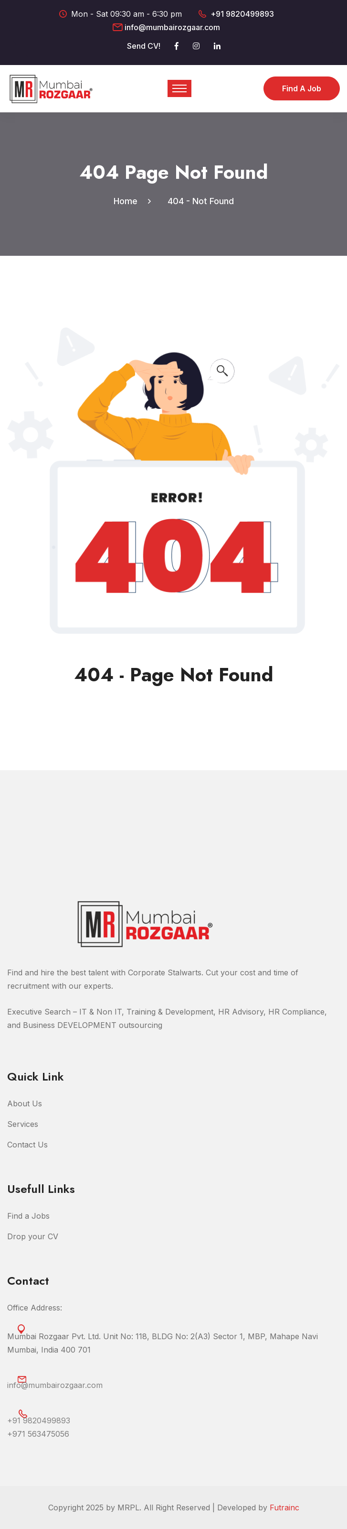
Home (128, 201)
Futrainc (284, 1507)
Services (22, 1124)
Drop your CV (32, 1236)
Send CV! (143, 46)
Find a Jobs (28, 1216)
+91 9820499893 (242, 14)
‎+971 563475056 (38, 1434)
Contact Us (27, 1144)
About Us (24, 1103)
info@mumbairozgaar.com (172, 27)
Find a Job (301, 88)
